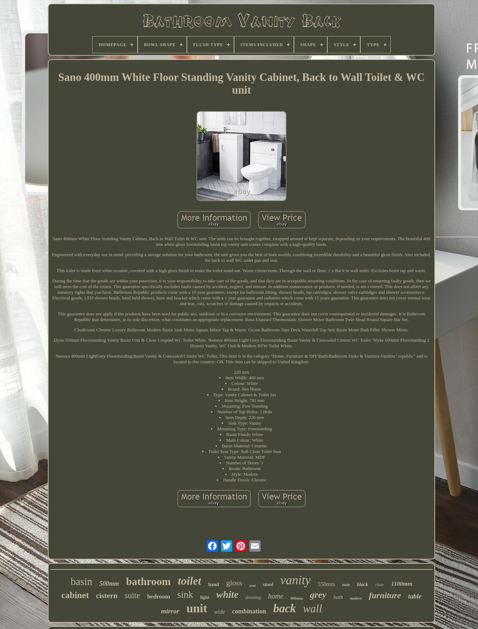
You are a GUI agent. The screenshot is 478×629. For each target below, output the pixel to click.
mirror (170, 611)
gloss (234, 582)
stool (268, 584)
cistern (107, 595)
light (204, 597)
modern (356, 598)
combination (249, 611)
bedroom (158, 596)
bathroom (148, 581)
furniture (385, 595)
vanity (295, 580)
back (284, 608)
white (227, 594)
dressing (253, 597)
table (415, 596)
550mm (326, 584)
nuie (346, 584)
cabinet (75, 595)
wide (219, 612)
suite (132, 595)
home (275, 596)
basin (81, 581)
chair (379, 584)
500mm (109, 583)
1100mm (401, 583)
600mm (296, 598)
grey (318, 595)
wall (312, 608)
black (362, 584)
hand (213, 584)
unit (197, 608)
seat (252, 585)
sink (185, 594)
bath (338, 597)
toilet (189, 580)
